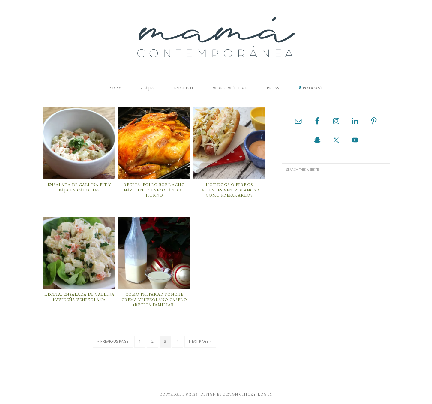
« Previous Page (112, 341)
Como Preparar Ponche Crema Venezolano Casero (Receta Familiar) (154, 299)
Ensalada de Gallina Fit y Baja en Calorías (79, 187)
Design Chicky (239, 394)
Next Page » (200, 341)
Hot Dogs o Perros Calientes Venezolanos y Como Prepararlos (229, 190)
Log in (265, 394)
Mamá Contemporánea (216, 37)
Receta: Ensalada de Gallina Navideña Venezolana (79, 297)
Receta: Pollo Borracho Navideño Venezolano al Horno (154, 190)
